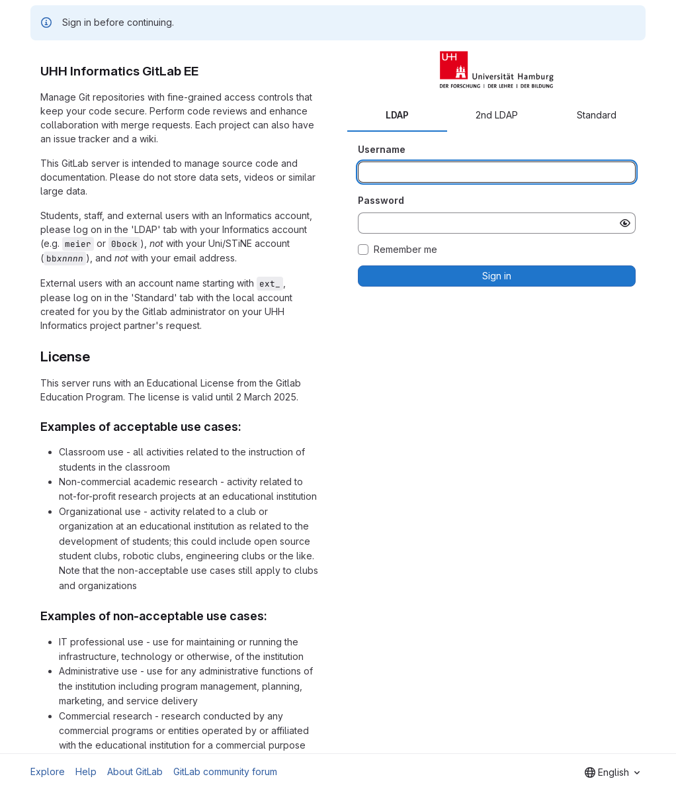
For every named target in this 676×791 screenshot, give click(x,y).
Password (381, 200)
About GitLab (135, 771)
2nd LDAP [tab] (497, 114)
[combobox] (612, 772)
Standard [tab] (596, 114)
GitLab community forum (225, 771)
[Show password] (625, 223)
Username (381, 149)
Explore (47, 771)
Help (86, 771)
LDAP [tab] (397, 114)
